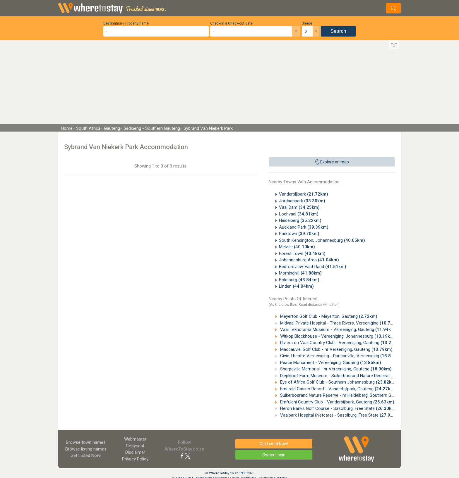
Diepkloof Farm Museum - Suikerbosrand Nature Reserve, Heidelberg (356, 375)
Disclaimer (135, 452)
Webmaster (135, 439)
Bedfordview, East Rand (312, 266)
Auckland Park (303, 227)
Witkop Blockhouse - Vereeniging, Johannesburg (337, 336)
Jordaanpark (302, 200)
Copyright (135, 445)
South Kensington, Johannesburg (322, 240)
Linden (296, 286)
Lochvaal (298, 214)
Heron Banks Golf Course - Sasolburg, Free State (338, 408)
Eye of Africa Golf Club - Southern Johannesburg (338, 382)
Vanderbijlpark (303, 194)
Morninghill (300, 273)
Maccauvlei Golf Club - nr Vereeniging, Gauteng (336, 349)
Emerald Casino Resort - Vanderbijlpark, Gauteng (337, 388)
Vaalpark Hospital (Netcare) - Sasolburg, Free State (340, 415)
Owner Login (273, 455)
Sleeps (307, 23)
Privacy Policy (135, 459)
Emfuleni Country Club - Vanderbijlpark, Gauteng (336, 402)
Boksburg (299, 279)
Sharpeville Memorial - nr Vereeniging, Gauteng (335, 369)
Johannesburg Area (309, 260)
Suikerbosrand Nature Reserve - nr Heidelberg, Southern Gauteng (353, 395)
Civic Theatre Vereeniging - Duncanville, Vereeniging (340, 355)
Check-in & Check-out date (231, 23)
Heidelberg (300, 220)
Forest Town (302, 253)
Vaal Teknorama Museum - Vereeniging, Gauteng (337, 329)
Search (338, 31)
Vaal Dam (299, 207)
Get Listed (86, 455)
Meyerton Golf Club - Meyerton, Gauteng (328, 316)
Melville (297, 246)
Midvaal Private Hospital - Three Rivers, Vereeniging (340, 323)
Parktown (299, 233)
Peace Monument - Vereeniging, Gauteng (330, 362)
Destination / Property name (126, 23)
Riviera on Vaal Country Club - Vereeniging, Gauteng (340, 342)
